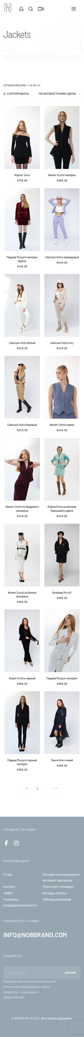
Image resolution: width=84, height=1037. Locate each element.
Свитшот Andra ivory (61, 342)
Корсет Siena (22, 175)
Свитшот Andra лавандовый (62, 257)
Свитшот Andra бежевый (22, 424)
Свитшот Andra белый (22, 342)
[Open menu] (73, 9)
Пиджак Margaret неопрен (61, 678)
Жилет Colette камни (62, 424)
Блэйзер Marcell (61, 592)
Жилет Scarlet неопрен (62, 175)
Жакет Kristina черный (22, 678)
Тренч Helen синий (62, 760)
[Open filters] (16, 94)
